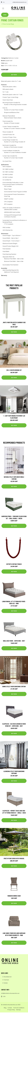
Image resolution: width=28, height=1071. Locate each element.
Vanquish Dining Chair (14, 896)
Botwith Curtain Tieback (14, 564)
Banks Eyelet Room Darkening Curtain (14, 686)
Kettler (6, 983)
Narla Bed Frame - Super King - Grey (14, 641)
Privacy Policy (11, 1010)
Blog (5, 1008)
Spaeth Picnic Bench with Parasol (14, 858)
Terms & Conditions (18, 1008)
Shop (4, 14)
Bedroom (11, 58)
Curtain (16, 58)
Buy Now (14, 74)
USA (4, 2)
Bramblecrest (7, 977)
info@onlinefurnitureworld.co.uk (19, 2)
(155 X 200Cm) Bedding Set (14, 370)
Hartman (6, 980)
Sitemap (18, 1010)
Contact (10, 1008)
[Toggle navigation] (3, 8)
